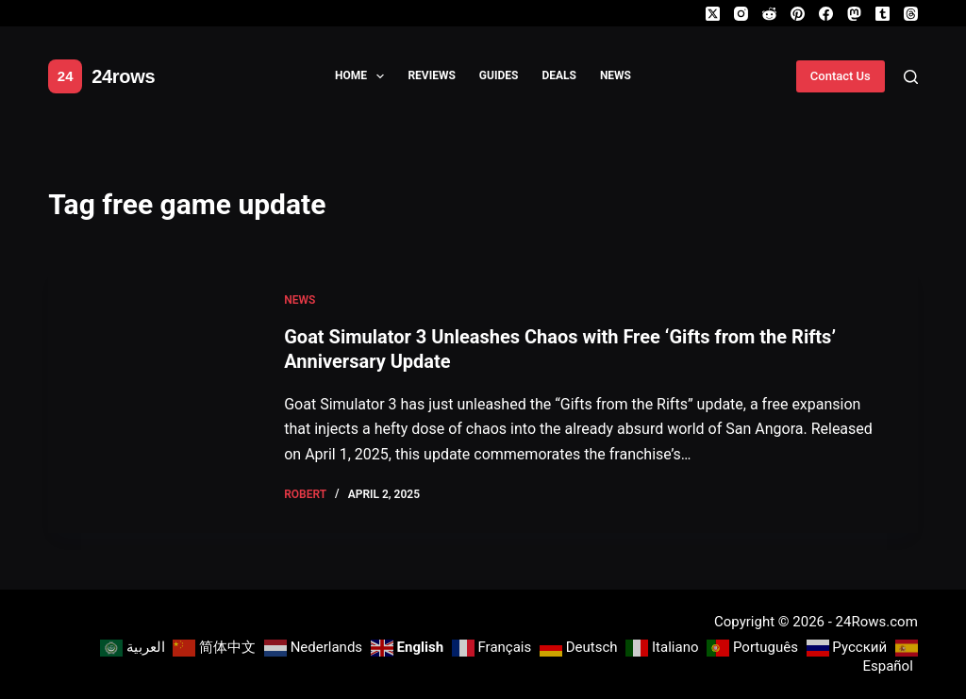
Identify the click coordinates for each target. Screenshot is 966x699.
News (615, 75)
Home (363, 76)
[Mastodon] (854, 14)
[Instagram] (741, 14)
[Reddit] (769, 14)
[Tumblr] (882, 14)
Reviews (431, 75)
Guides (499, 75)
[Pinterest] (798, 14)
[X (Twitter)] (713, 14)
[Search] (911, 77)
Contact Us (840, 76)
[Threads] (911, 14)
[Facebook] (826, 14)
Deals (558, 75)
